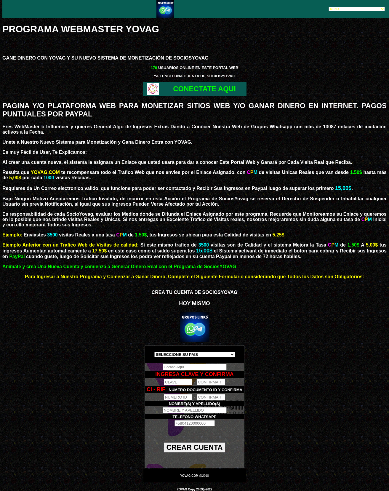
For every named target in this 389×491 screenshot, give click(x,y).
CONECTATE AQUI (204, 89)
